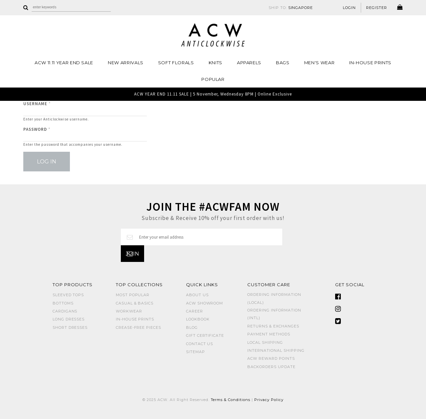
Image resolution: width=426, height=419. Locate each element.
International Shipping (275, 350)
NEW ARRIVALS (125, 62)
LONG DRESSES (69, 319)
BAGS (283, 62)
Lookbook (198, 319)
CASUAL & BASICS (135, 303)
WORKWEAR (129, 311)
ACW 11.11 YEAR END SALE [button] (64, 62)
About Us (197, 295)
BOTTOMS (63, 303)
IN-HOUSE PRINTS (370, 62)
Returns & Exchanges (273, 326)
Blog (192, 327)
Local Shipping (265, 342)
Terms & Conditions (231, 399)
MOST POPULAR (133, 295)
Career (194, 311)
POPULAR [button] (213, 79)
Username (37, 103)
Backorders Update (271, 366)
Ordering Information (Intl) (274, 314)
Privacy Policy (269, 399)
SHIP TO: (291, 7)
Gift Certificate (205, 335)
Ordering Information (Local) (274, 298)
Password (37, 129)
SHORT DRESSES (70, 327)
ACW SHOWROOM (204, 303)
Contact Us (199, 343)
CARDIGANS (65, 311)
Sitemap (195, 351)
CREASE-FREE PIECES (138, 327)
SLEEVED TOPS (68, 295)
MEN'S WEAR (319, 62)
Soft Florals (176, 62)
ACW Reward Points (271, 358)
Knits (215, 62)
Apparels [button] (249, 62)
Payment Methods (268, 334)
